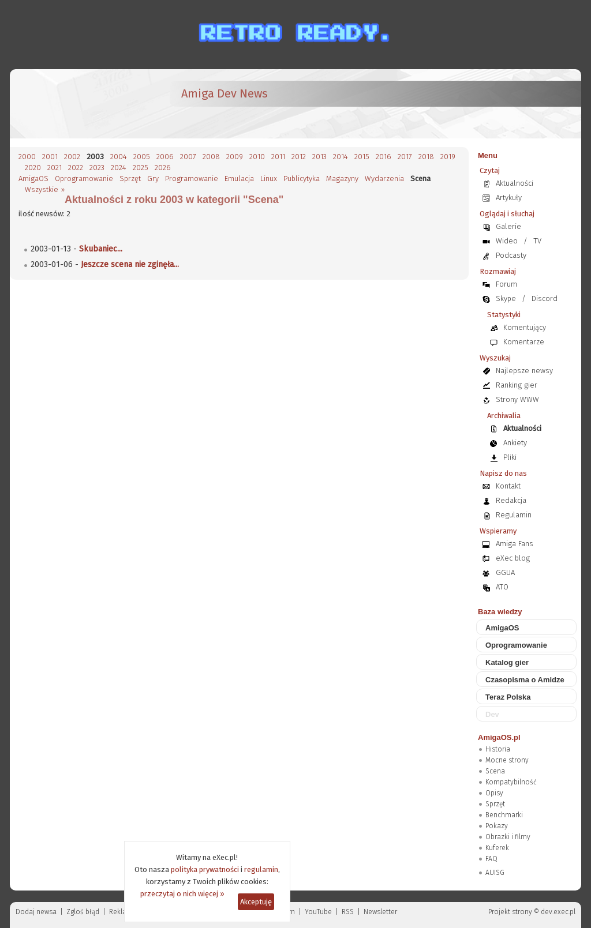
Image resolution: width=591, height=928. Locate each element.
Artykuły (509, 197)
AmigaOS (33, 178)
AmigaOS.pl (499, 737)
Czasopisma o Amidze (524, 679)
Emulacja (239, 178)
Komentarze (523, 341)
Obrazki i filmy (507, 837)
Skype (506, 298)
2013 (319, 156)
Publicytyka (301, 178)
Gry (153, 178)
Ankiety (515, 442)
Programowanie (191, 178)
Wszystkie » (45, 189)
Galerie (508, 226)
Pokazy (496, 826)
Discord (545, 298)
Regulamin (514, 514)
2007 (188, 156)
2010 (257, 156)
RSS (348, 912)
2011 (278, 156)
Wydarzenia (384, 178)
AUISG (494, 873)
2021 (54, 167)
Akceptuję (256, 901)
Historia (497, 749)
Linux (268, 178)
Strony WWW (517, 399)
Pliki (510, 457)
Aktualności (514, 183)
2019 (447, 156)
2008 (211, 156)
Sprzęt (130, 178)
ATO (502, 587)
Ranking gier (516, 385)
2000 (27, 156)
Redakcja (511, 500)
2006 (165, 156)
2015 (361, 156)
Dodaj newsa (36, 912)
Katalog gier (507, 662)
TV (537, 240)
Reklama (123, 912)
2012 (298, 156)
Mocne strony (507, 760)
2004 (118, 156)
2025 (140, 167)
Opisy (494, 793)
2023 (96, 167)
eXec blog (513, 558)
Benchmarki (504, 815)
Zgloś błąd (82, 912)
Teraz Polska (508, 697)
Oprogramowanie (84, 178)
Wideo (507, 240)
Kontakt (508, 486)
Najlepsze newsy (524, 370)
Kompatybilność (511, 782)
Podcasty (511, 255)
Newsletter (380, 912)
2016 (383, 156)
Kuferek (497, 848)
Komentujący (524, 327)
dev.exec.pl (558, 912)
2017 (405, 156)
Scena (495, 771)
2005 (141, 156)
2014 (340, 156)
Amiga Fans (514, 543)
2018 (426, 156)
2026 (163, 167)
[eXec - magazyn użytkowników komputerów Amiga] (79, 104)
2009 (234, 156)
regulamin (261, 869)
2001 (50, 156)
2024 (118, 167)
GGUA (505, 572)
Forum (506, 284)
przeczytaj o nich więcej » (182, 893)
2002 (72, 156)
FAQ (491, 859)
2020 (33, 167)
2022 (75, 167)
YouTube (318, 912)
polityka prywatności (205, 869)
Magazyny (342, 178)
